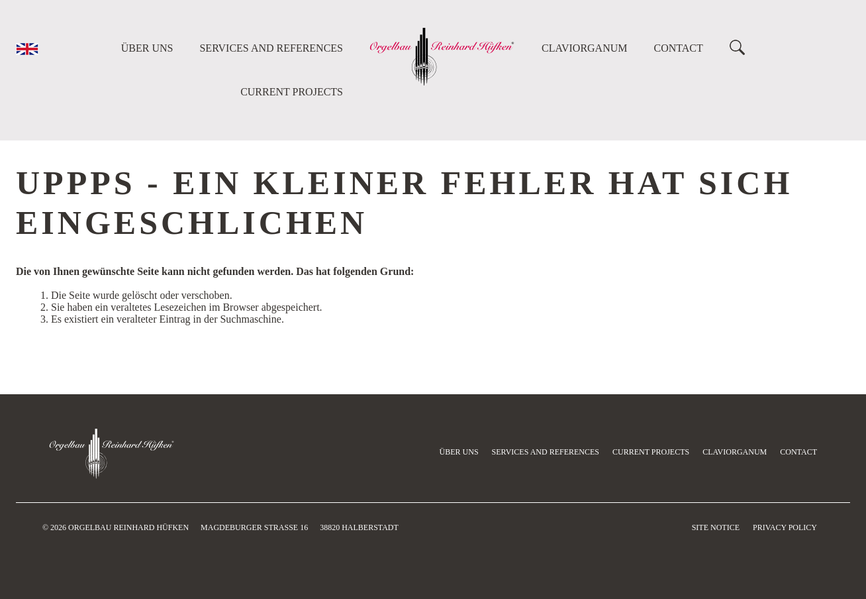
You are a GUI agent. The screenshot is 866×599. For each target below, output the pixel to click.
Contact (678, 48)
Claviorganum (585, 48)
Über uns (147, 48)
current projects (291, 91)
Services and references (271, 48)
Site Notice (716, 527)
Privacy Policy (785, 527)
